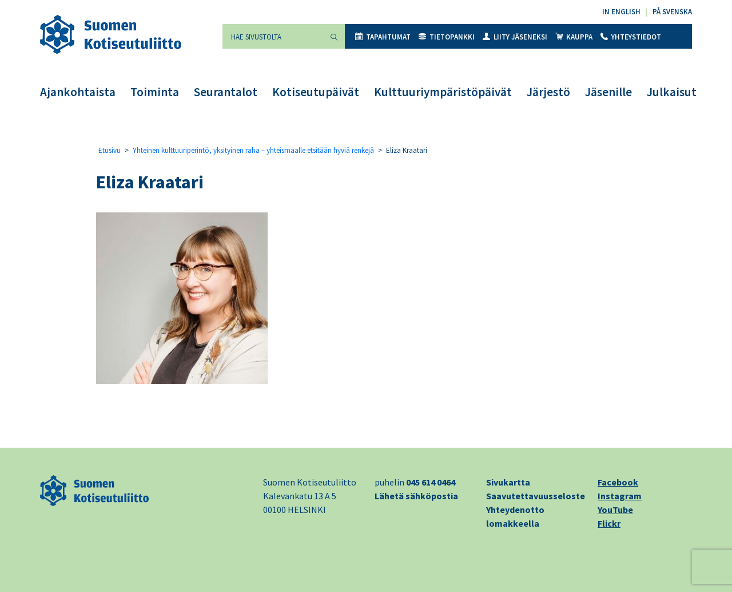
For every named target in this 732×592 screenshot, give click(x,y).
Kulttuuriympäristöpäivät (443, 92)
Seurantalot (225, 92)
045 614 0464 (430, 482)
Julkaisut (672, 92)
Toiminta (154, 92)
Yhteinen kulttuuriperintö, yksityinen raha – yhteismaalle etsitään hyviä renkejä (253, 150)
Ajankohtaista (78, 92)
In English (621, 12)
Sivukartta (508, 482)
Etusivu (109, 150)
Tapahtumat (383, 37)
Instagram (620, 496)
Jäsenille (608, 92)
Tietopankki (447, 37)
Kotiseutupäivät (315, 92)
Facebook (618, 482)
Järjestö (548, 92)
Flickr (609, 523)
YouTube (615, 509)
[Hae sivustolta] (272, 36)
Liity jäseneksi (515, 37)
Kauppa (573, 37)
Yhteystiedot (630, 37)
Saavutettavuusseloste (535, 496)
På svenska (672, 12)
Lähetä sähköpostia (416, 496)
